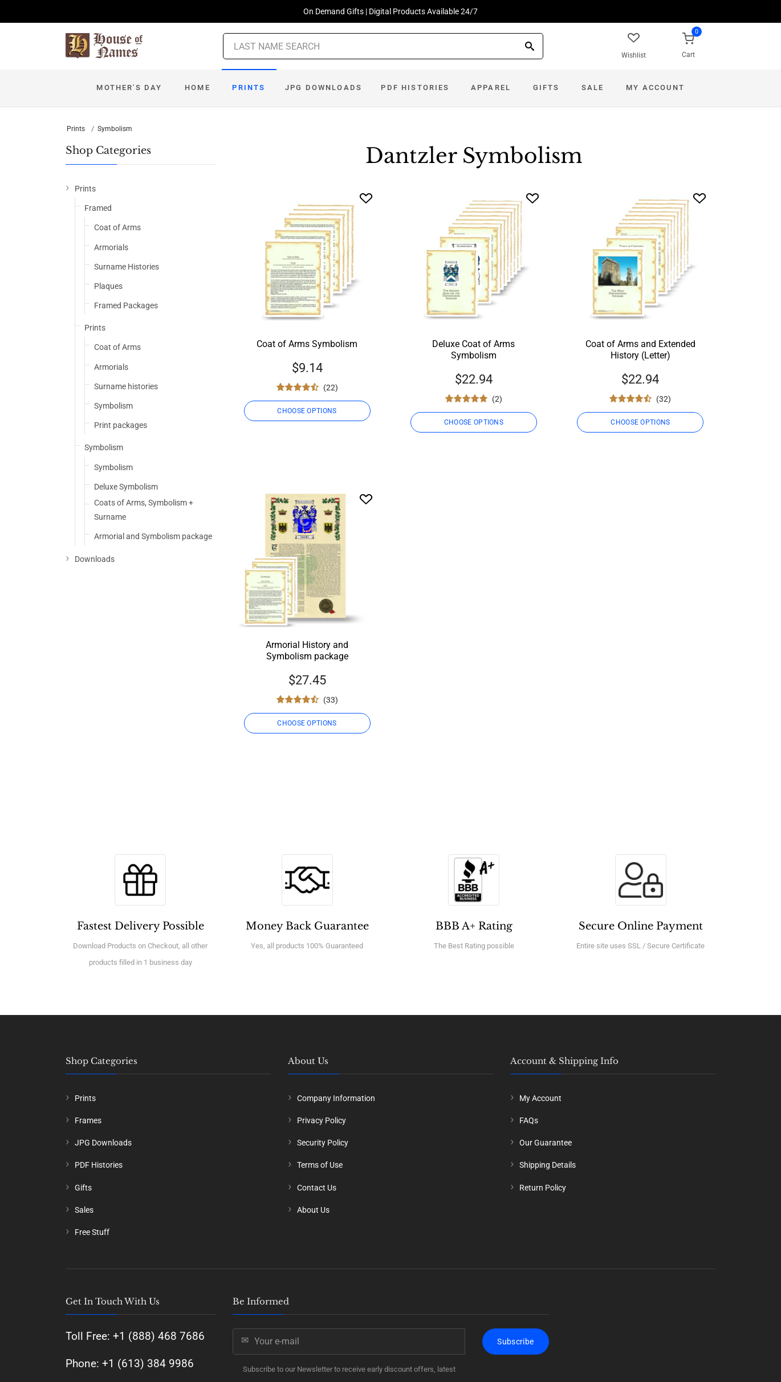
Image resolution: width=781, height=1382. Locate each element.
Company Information (336, 1098)
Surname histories (126, 386)
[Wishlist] (366, 198)
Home (197, 87)
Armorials (111, 247)
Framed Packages (126, 305)
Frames (88, 1120)
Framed (98, 208)
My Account (655, 87)
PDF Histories (415, 87)
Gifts (546, 87)
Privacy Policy (321, 1120)
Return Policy (542, 1187)
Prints (248, 87)
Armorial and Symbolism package (153, 536)
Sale (592, 87)
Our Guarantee (545, 1142)
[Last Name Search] (383, 46)
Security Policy (322, 1142)
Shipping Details (547, 1164)
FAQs (528, 1120)
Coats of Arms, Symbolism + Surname (143, 509)
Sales (84, 1209)
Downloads (95, 559)
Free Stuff (92, 1232)
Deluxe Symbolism (126, 486)
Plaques (108, 286)
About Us (313, 1209)
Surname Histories (126, 266)
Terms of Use (320, 1164)
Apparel (491, 87)
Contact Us (316, 1187)
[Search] (530, 47)
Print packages (120, 425)
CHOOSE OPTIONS (306, 411)
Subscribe (515, 1341)
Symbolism (114, 129)
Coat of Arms (117, 227)
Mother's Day (129, 87)
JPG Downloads (323, 87)
